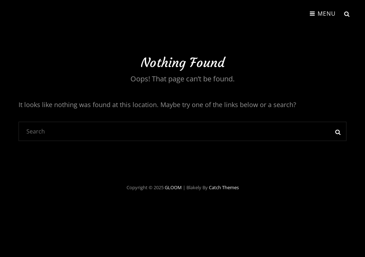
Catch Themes (224, 187)
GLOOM (173, 187)
